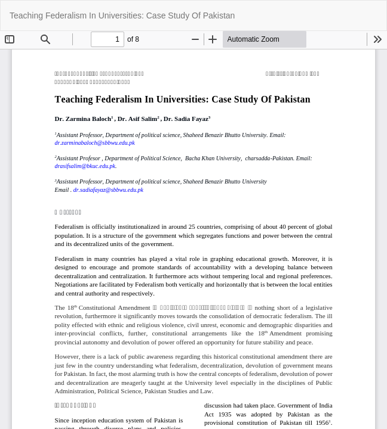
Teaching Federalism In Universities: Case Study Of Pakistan (122, 15)
